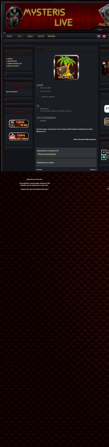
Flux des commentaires (47, 154)
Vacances (43, 121)
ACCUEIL (10, 59)
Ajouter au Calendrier (47, 97)
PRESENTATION (12, 61)
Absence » (93, 170)
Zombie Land (44, 109)
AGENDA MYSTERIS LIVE (14, 64)
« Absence (39, 170)
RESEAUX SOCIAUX (13, 66)
